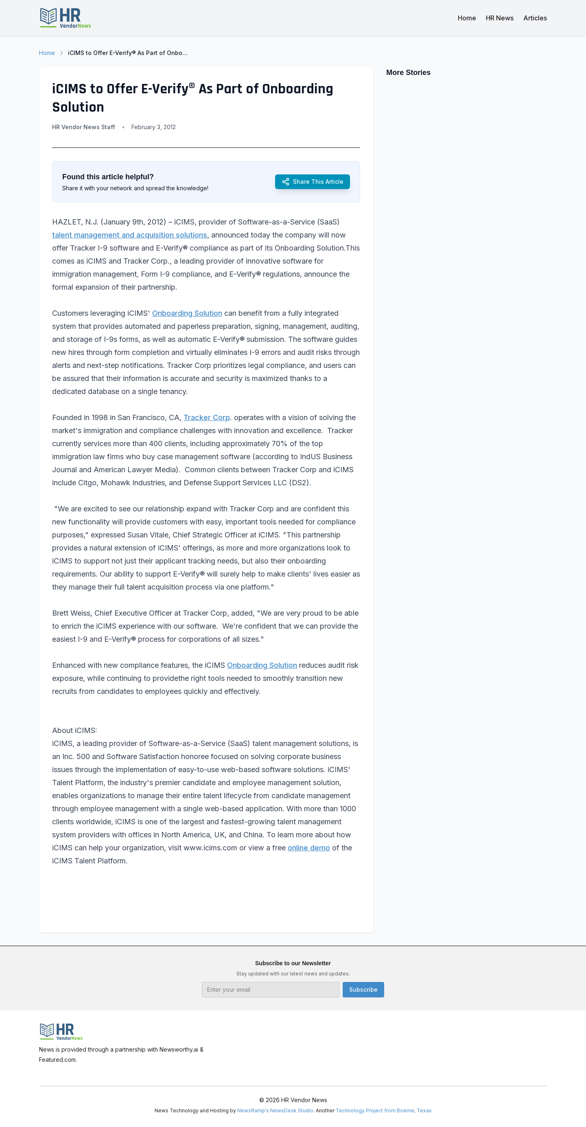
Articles (535, 18)
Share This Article (312, 182)
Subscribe (363, 989)
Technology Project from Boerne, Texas (384, 1110)
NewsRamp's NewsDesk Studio (275, 1110)
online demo (309, 847)
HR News (500, 18)
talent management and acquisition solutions (129, 235)
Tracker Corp (207, 417)
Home (467, 18)
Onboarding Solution (187, 313)
